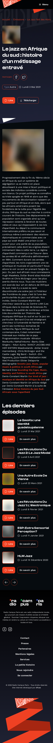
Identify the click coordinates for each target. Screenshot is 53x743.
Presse (26, 643)
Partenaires (26, 648)
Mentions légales (26, 654)
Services (26, 659)
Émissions (18, 19)
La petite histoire (26, 664)
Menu (43, 4)
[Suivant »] (14, 582)
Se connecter (26, 675)
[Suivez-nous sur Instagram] (10, 629)
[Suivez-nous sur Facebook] (4, 629)
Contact (26, 638)
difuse (38, 688)
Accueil (6, 19)
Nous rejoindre (26, 670)
